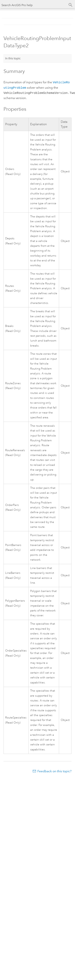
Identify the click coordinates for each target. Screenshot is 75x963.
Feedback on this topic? (54, 770)
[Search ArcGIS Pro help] (34, 5)
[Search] (70, 5)
